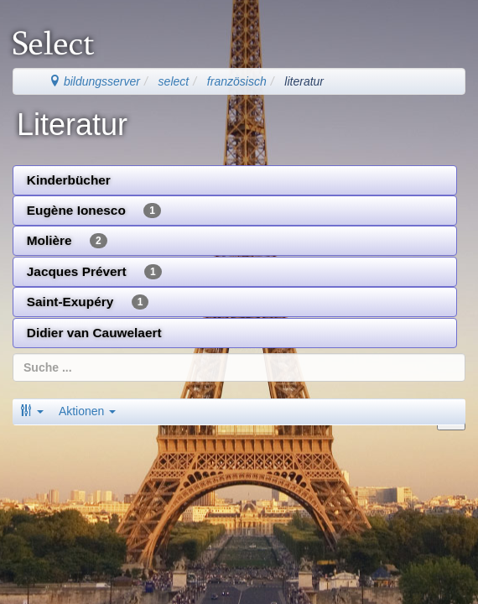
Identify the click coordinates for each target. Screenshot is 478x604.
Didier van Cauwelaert (94, 332)
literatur (304, 81)
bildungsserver (94, 81)
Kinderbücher (69, 180)
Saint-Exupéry (88, 302)
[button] (31, 411)
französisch (237, 81)
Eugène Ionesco (94, 210)
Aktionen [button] (87, 411)
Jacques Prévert (94, 271)
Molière (67, 240)
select (174, 81)
